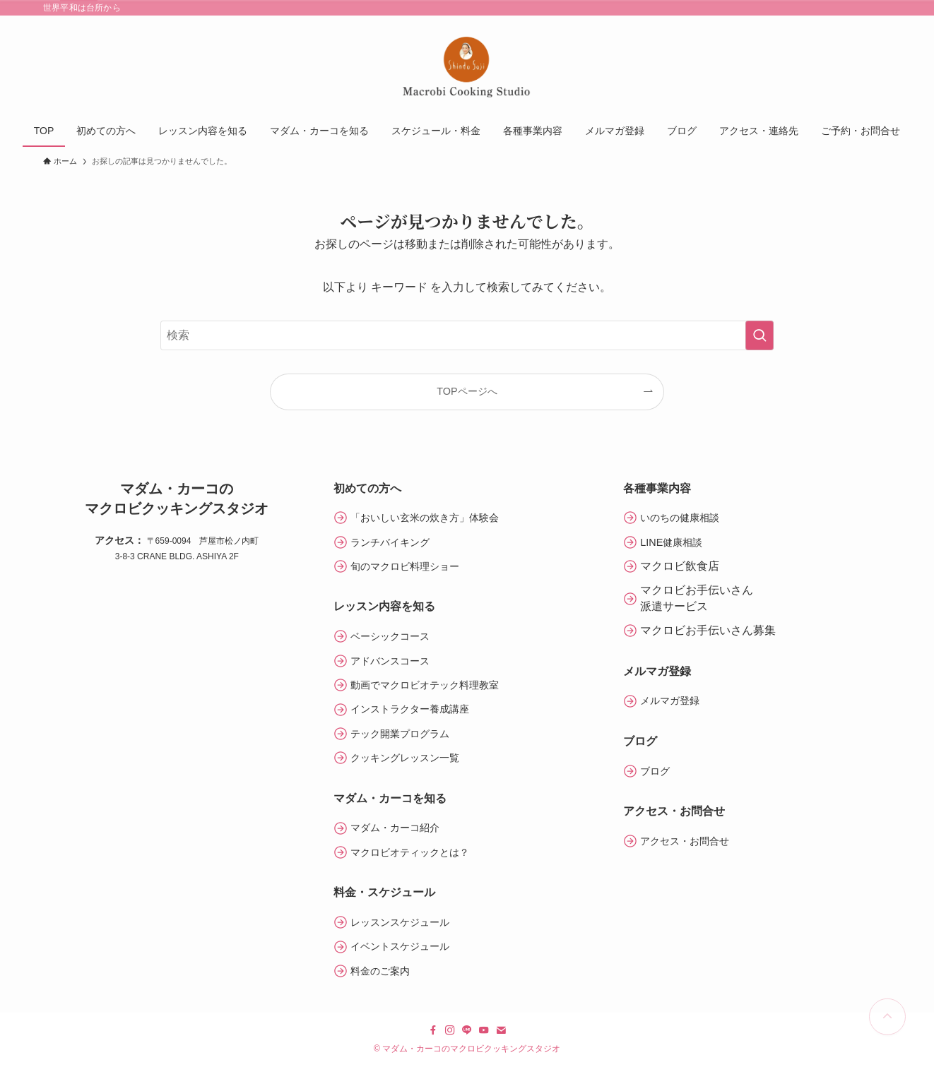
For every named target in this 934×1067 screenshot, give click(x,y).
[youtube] (484, 1030)
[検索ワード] (467, 335)
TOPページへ (467, 391)
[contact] (501, 1030)
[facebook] (433, 1030)
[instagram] (450, 1030)
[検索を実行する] (759, 335)
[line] (467, 1030)
